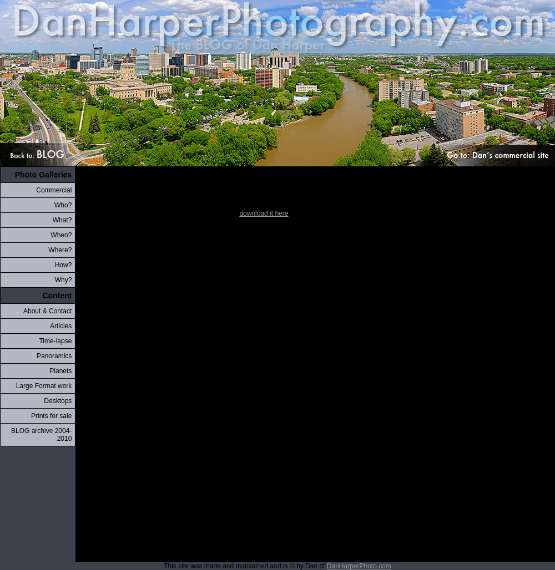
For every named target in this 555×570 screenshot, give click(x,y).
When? (61, 235)
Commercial (54, 190)
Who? (63, 205)
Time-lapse (55, 341)
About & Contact (47, 311)
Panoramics (54, 356)
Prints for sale (51, 416)
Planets (60, 371)
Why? (63, 280)
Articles (61, 326)
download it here (263, 213)
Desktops (58, 401)
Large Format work (44, 386)
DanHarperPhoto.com (359, 566)
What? (62, 220)
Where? (60, 250)
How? (63, 265)
